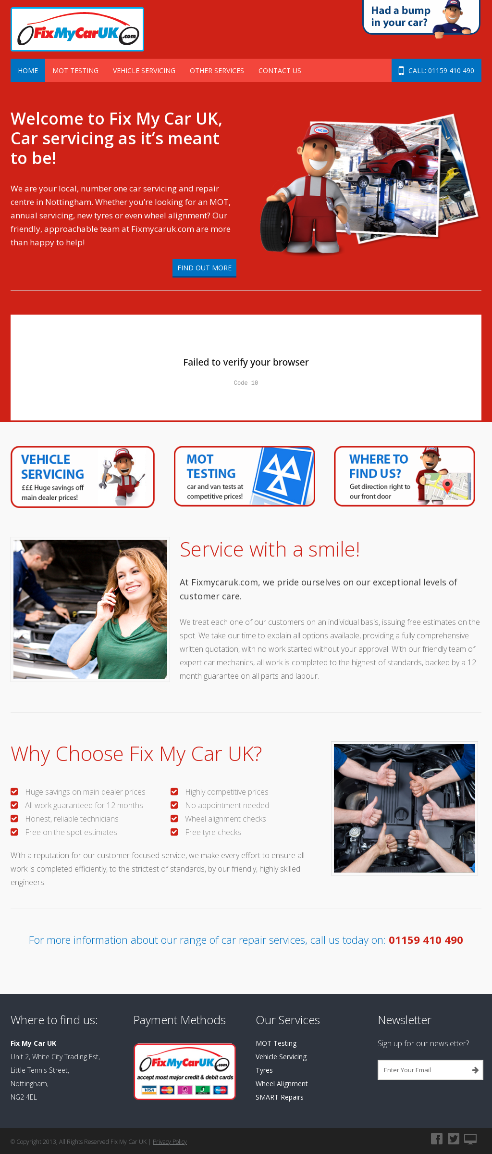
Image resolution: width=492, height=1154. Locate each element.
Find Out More (204, 267)
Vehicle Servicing (144, 70)
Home (28, 70)
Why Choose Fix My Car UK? (136, 753)
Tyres (264, 1070)
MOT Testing (75, 70)
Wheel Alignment (282, 1083)
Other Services (217, 70)
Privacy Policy (170, 1142)
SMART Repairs (280, 1097)
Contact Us (279, 70)
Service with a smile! (270, 548)
